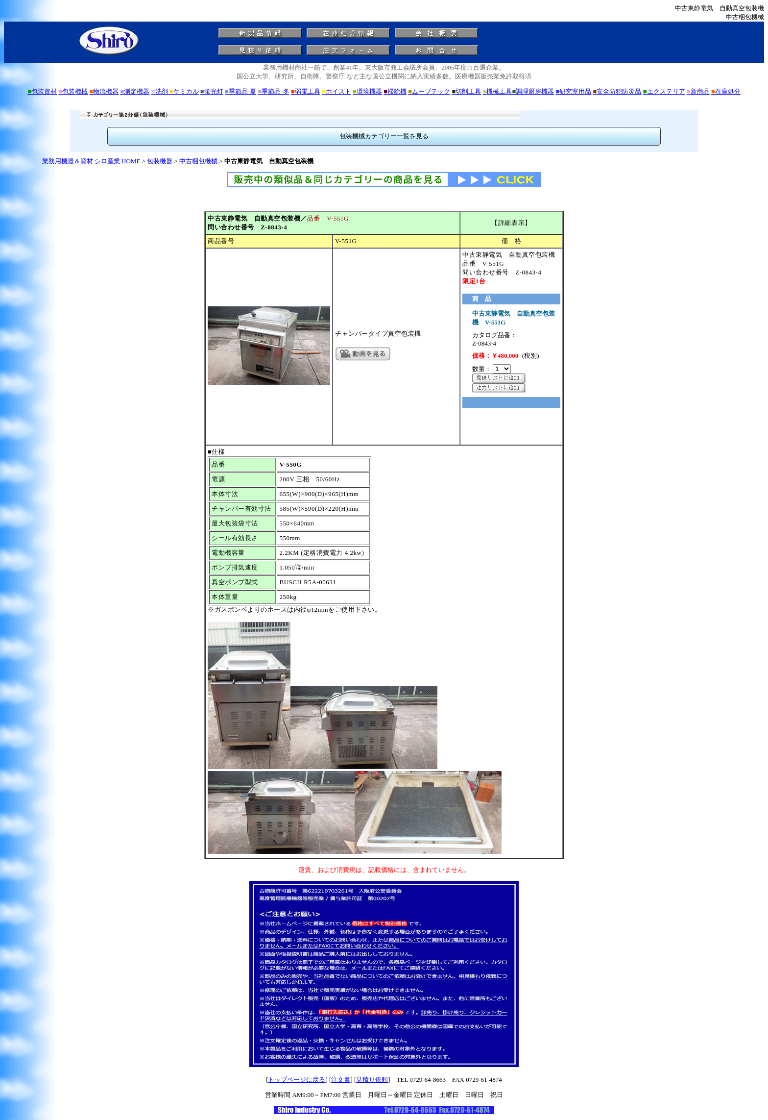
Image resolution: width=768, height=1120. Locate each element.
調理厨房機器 (533, 91)
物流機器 (104, 91)
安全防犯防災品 (617, 91)
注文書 (340, 1079)
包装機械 (73, 91)
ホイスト (336, 91)
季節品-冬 (273, 91)
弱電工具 (305, 91)
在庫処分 (726, 91)
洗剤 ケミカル (175, 91)
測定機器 (135, 91)
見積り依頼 (372, 1079)
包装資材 (42, 91)
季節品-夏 (240, 91)
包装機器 (159, 161)
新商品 (698, 91)
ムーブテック (429, 91)
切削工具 (466, 91)
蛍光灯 (211, 91)
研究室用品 (574, 91)
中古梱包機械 (198, 161)
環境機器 (367, 91)
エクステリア (664, 91)
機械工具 (497, 91)
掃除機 (395, 91)
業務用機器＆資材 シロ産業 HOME (91, 161)
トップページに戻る (296, 1079)
